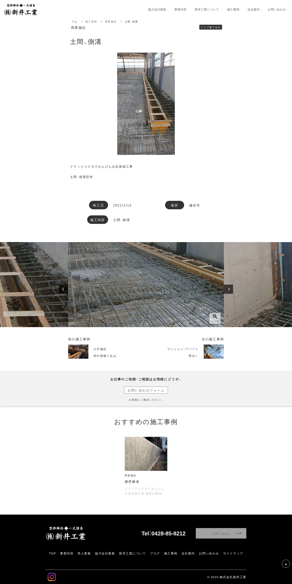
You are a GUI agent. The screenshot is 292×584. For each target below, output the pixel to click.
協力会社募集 (157, 9)
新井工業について (207, 9)
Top (74, 21)
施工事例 (91, 21)
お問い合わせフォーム (146, 390)
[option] (146, 284)
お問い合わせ (221, 533)
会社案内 (253, 9)
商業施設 (111, 21)
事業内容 (180, 9)
